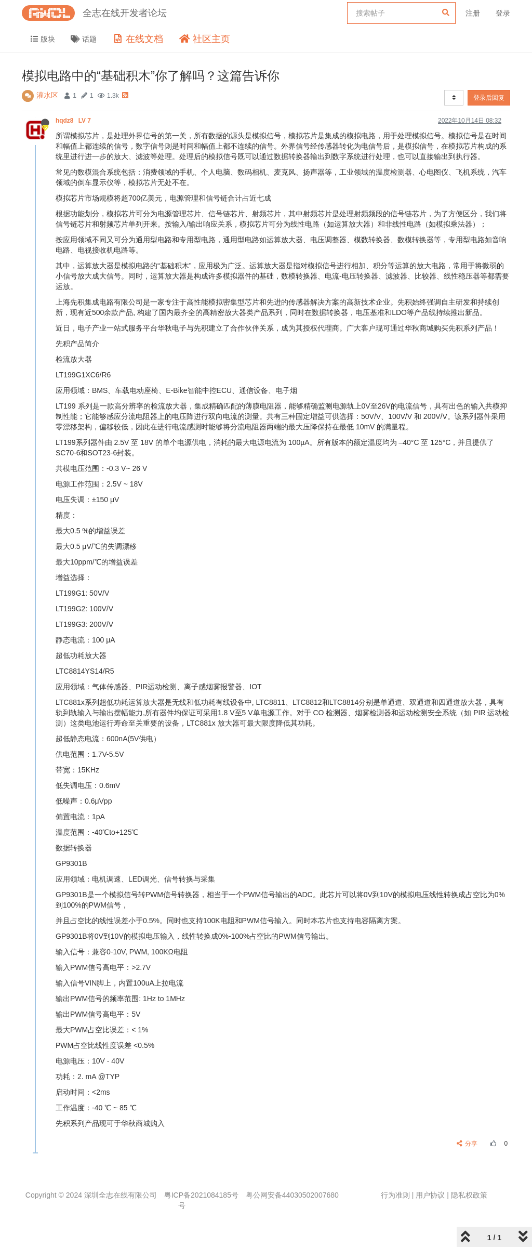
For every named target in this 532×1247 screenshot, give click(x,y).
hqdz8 (74, 120)
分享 (467, 1143)
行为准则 (395, 1195)
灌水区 (47, 95)
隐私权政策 (469, 1195)
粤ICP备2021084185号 (201, 1195)
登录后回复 (488, 97)
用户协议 (430, 1195)
